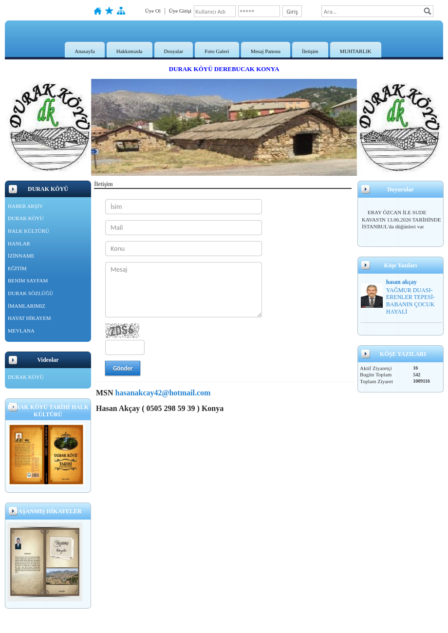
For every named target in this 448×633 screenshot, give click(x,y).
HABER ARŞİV (25, 206)
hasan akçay (401, 282)
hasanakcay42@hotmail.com (163, 393)
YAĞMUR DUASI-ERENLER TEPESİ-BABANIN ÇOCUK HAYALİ (410, 301)
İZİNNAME (21, 256)
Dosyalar (174, 51)
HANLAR (19, 243)
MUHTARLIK (356, 51)
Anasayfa (85, 51)
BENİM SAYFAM (28, 280)
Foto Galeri (217, 51)
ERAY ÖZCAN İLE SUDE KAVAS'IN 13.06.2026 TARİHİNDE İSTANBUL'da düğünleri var (401, 219)
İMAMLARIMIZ (26, 306)
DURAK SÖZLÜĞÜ (30, 293)
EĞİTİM (17, 268)
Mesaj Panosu (265, 51)
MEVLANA (21, 331)
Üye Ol (153, 11)
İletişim (310, 51)
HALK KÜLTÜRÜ (28, 231)
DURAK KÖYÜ (26, 218)
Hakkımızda (129, 51)
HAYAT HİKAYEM (29, 318)
